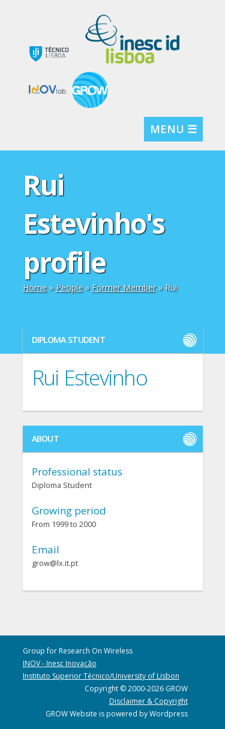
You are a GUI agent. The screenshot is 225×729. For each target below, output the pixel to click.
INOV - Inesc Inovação (60, 663)
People (69, 287)
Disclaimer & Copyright (148, 701)
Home (35, 287)
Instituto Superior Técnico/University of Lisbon (101, 676)
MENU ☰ (173, 129)
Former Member (124, 287)
